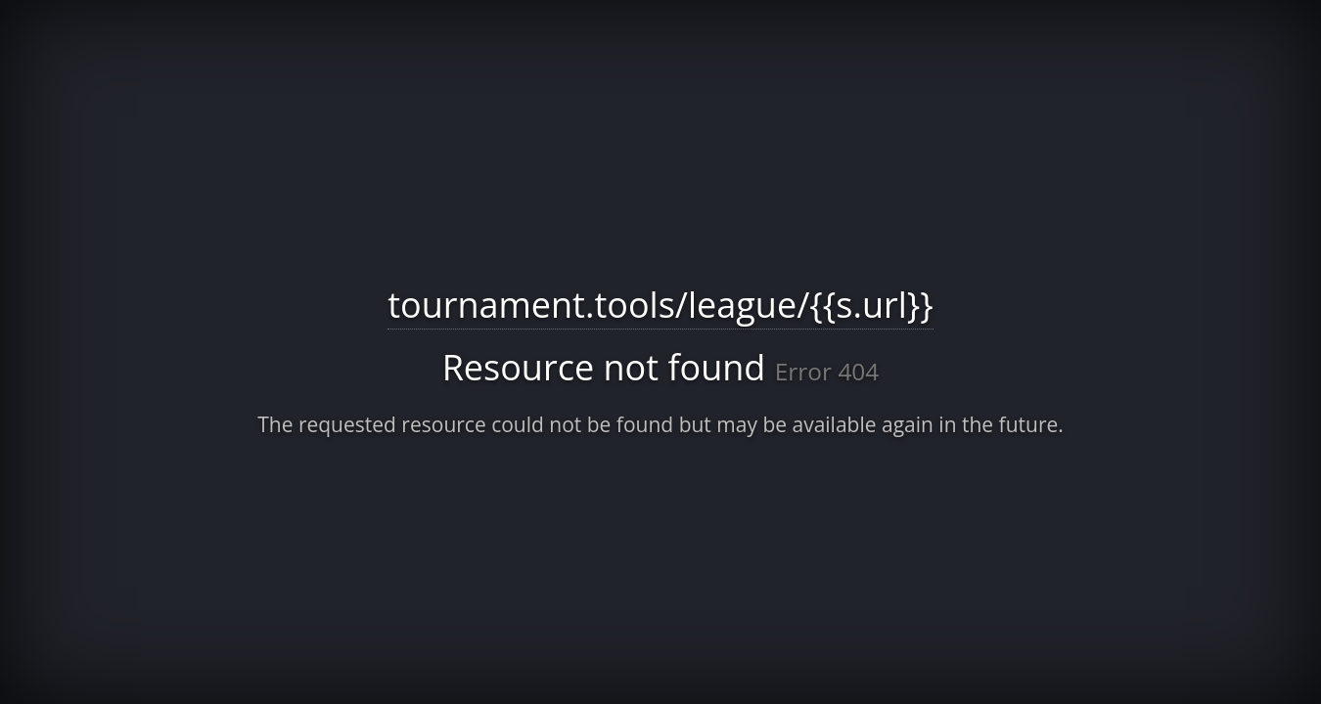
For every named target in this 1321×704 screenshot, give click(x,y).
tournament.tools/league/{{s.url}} (660, 305)
